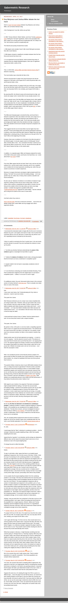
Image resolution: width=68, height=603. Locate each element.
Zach (28, 551)
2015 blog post (22, 283)
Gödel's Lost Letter (31, 375)
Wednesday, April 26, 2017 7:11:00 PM (15, 228)
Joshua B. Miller (32, 228)
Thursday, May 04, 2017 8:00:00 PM (14, 560)
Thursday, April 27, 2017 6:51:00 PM (14, 447)
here (34, 106)
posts (14, 156)
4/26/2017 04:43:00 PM (24, 221)
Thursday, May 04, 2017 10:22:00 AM (15, 551)
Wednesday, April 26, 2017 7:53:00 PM (15, 401)
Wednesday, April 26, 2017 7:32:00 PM (15, 288)
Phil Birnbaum (30, 424)
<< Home (5, 592)
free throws (17, 218)
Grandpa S (29, 510)
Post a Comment (8, 588)
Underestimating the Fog (10, 189)
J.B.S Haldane (21, 410)
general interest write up (33, 421)
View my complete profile (56, 23)
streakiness (28, 218)
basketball (10, 218)
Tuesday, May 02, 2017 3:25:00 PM (14, 510)
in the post (12, 465)
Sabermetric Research (16, 7)
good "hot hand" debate (15, 25)
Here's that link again (9, 201)
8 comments (35, 221)
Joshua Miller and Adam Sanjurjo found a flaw (26, 70)
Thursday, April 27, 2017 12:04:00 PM (15, 424)
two (11, 156)
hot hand (22, 218)
